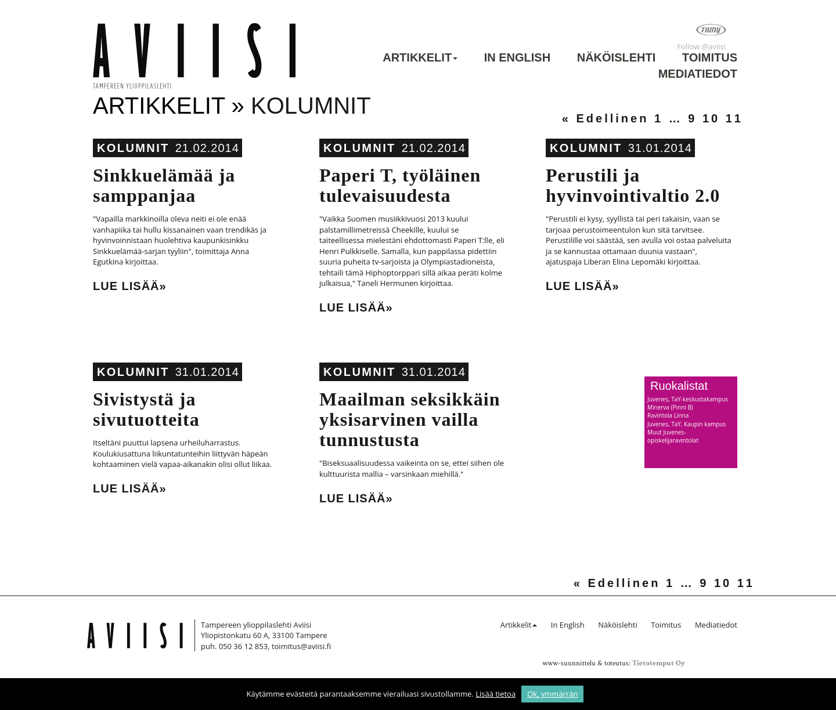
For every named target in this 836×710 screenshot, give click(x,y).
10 (711, 118)
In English (517, 57)
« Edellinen (605, 118)
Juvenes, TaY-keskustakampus (687, 399)
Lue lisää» (130, 286)
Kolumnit (133, 148)
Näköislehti (616, 57)
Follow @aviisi (701, 46)
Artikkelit (417, 57)
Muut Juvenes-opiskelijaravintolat (672, 436)
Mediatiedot (697, 73)
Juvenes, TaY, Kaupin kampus (686, 424)
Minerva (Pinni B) (670, 407)
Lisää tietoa (495, 694)
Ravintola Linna (668, 415)
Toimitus (709, 57)
